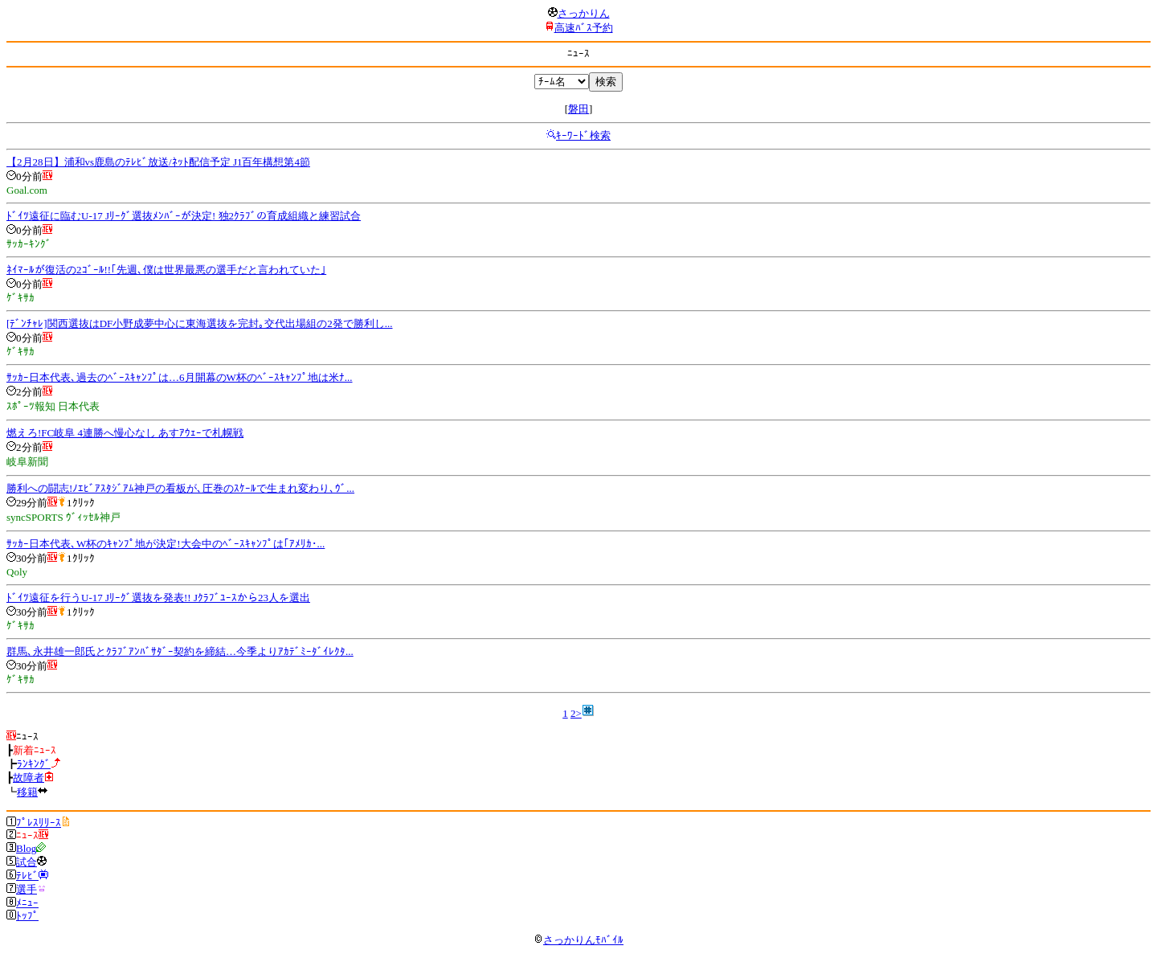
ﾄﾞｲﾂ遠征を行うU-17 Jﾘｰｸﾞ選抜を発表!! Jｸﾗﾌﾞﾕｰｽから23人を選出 (158, 598)
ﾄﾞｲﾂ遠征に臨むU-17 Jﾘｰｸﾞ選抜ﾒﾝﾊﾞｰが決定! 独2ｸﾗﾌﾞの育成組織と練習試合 (183, 216)
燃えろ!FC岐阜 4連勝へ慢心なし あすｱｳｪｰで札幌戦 (124, 433)
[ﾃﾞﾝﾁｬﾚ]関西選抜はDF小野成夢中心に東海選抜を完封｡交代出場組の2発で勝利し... (199, 323)
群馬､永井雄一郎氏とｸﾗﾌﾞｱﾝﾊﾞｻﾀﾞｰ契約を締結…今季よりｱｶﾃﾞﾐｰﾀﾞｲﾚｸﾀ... (180, 651)
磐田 (578, 109)
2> (576, 713)
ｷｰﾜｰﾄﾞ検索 (583, 135)
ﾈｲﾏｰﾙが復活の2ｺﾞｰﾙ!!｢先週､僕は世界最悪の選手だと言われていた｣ (166, 270)
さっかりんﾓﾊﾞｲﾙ (578, 940)
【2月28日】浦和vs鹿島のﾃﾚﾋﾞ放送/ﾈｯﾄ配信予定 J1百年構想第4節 (158, 162)
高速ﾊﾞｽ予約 (583, 28)
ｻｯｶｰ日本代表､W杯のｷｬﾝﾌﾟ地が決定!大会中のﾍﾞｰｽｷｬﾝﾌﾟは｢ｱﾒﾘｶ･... (165, 544)
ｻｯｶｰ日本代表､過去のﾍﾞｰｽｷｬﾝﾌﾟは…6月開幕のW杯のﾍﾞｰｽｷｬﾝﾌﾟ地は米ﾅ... (179, 377)
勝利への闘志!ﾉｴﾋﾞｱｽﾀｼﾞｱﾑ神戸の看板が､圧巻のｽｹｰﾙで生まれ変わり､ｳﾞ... (180, 488)
